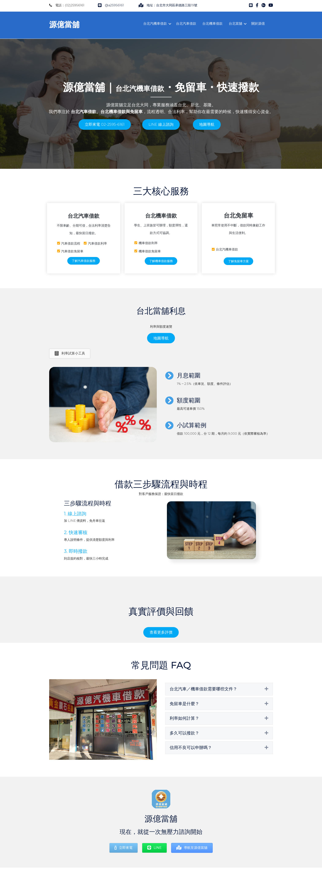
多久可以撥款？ (184, 731)
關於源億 (258, 24)
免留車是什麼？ (184, 702)
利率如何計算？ (184, 716)
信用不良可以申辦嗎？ (191, 746)
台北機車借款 (212, 24)
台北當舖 (235, 24)
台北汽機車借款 (155, 24)
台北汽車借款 (186, 24)
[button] (104, 123)
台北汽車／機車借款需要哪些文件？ (203, 687)
